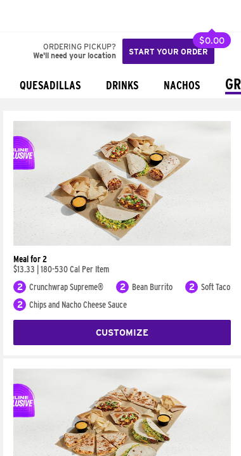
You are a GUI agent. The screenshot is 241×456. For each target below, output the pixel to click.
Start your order (168, 51)
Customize (122, 332)
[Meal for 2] (122, 243)
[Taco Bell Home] (22, 16)
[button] (52, 15)
